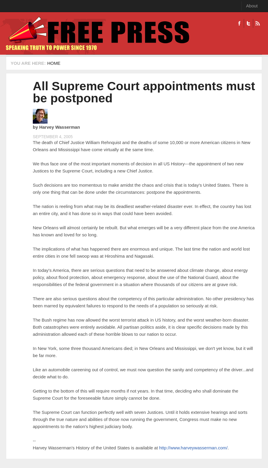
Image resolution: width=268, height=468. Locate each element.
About (252, 5)
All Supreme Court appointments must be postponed (144, 92)
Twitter (248, 23)
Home (54, 63)
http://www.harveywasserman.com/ (193, 447)
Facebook (239, 23)
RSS (257, 23)
